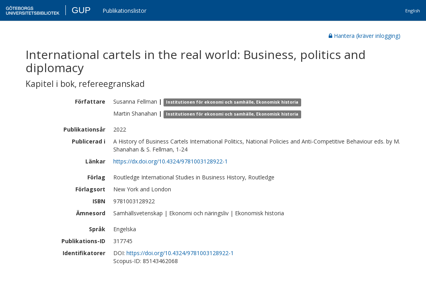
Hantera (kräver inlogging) (364, 35)
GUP (81, 10)
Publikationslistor (124, 10)
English (412, 11)
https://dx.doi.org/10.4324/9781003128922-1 (170, 161)
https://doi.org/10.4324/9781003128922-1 (180, 253)
